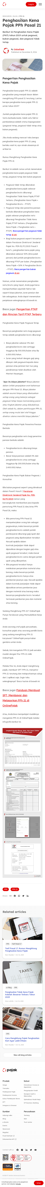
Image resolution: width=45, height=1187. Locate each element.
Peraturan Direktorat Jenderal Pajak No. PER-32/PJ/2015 (19, 495)
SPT (4, 1102)
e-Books (6, 1122)
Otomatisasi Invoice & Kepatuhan (31, 1086)
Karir (25, 1119)
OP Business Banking (31, 1103)
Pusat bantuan (8, 1136)
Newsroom (6, 1129)
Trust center (28, 1122)
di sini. (18, 1184)
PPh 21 (15, 889)
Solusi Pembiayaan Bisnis (11, 1098)
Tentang (27, 1115)
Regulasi (5, 1132)
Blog (4, 1119)
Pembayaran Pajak (9, 1092)
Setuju (39, 1183)
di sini (14, 235)
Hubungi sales (7, 1115)
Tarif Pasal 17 (16, 944)
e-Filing (9, 988)
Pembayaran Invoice (10, 1095)
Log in (31, 4)
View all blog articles (23, 1055)
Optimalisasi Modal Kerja (32, 1099)
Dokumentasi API (8, 1139)
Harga (5, 1085)
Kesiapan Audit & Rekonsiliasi (29, 1095)
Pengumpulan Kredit (31, 1090)
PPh (5, 889)
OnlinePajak (19, 49)
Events (5, 1125)
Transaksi (6, 1088)
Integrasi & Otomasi (9, 1105)
